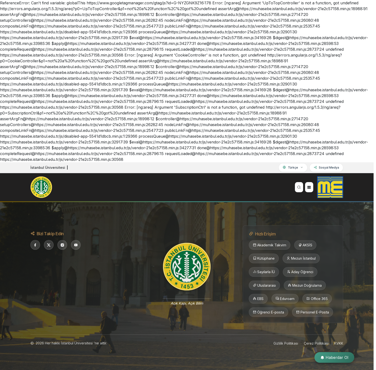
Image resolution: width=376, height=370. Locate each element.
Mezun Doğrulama (305, 285)
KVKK (338, 343)
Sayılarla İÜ (264, 272)
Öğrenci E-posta (268, 312)
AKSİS (305, 245)
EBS (258, 298)
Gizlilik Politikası (285, 343)
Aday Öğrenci (300, 272)
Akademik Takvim (269, 245)
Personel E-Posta (312, 312)
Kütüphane (264, 258)
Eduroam (285, 298)
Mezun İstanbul (301, 258)
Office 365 (317, 298)
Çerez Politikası (316, 343)
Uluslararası (264, 285)
